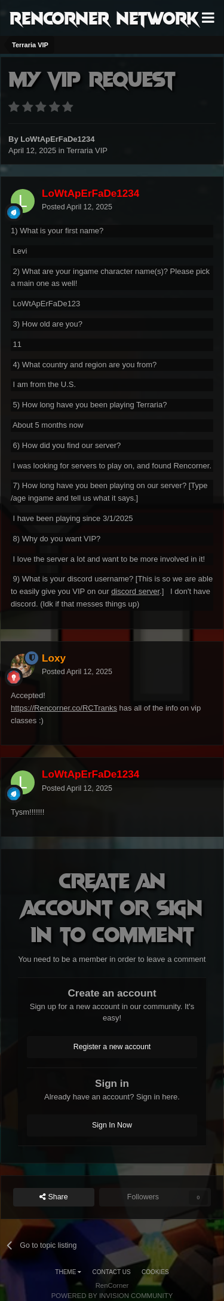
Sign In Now (112, 1125)
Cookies (155, 1272)
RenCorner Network (104, 17)
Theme (68, 1272)
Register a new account (112, 1047)
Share (53, 1197)
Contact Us (112, 1272)
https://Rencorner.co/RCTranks (64, 707)
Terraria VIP (87, 150)
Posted (77, 207)
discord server (135, 591)
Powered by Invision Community (112, 1295)
